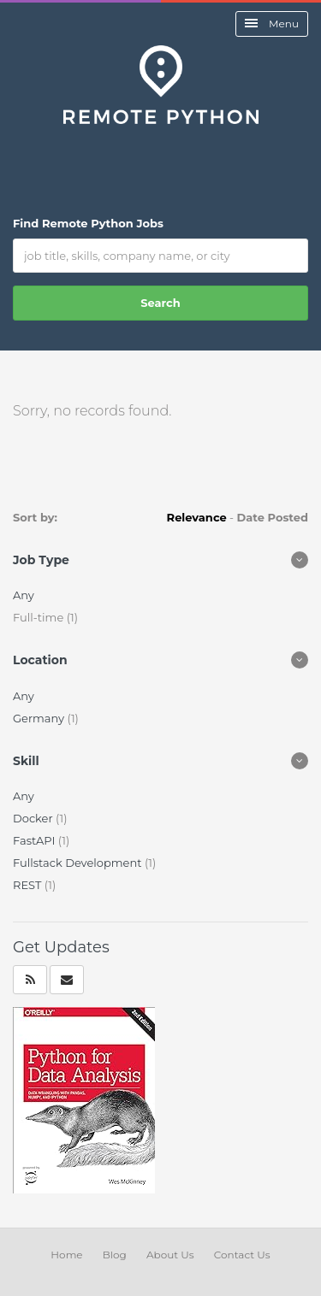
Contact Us (242, 1254)
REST (29, 885)
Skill (26, 761)
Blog (115, 1254)
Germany (40, 718)
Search (160, 302)
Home (66, 1254)
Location (40, 660)
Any (23, 595)
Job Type (41, 560)
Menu (272, 23)
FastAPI (35, 840)
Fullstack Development (79, 862)
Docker (34, 818)
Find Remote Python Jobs (88, 223)
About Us (170, 1254)
